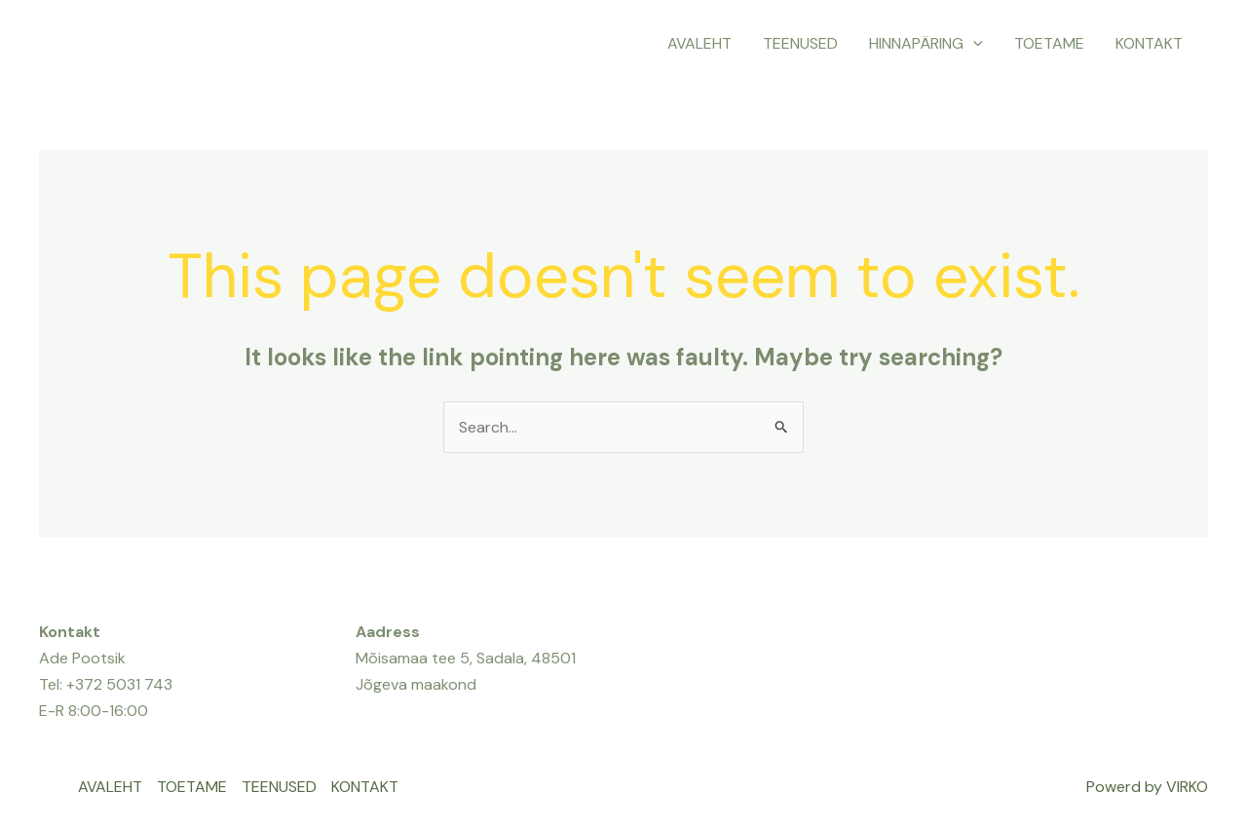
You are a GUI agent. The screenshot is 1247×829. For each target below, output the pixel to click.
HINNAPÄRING (926, 44)
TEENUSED (800, 43)
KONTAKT (1149, 43)
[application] (973, 44)
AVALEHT (699, 43)
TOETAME (1049, 43)
